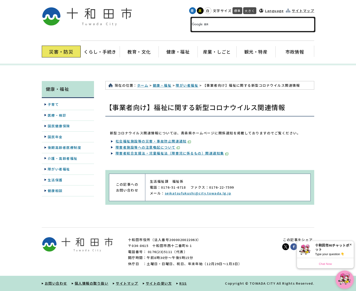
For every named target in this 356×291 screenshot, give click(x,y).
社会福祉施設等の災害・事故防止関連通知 (153, 141)
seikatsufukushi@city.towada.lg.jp (198, 193)
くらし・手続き (100, 51)
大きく (250, 10)
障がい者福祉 (187, 85)
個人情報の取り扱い (91, 283)
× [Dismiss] (351, 245)
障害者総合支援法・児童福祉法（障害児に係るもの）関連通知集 (172, 153)
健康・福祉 (178, 51)
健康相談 (55, 190)
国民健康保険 (59, 125)
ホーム (142, 85)
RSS (183, 283)
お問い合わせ (56, 283)
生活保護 (55, 180)
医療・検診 (57, 115)
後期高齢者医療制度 (64, 147)
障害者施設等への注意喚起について (148, 147)
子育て (53, 104)
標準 (237, 10)
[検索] (245, 24)
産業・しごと (217, 51)
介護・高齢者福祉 (63, 158)
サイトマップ (303, 10)
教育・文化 (139, 51)
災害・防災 (61, 51)
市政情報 (294, 51)
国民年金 (55, 136)
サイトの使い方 (159, 283)
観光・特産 (256, 51)
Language (274, 10)
